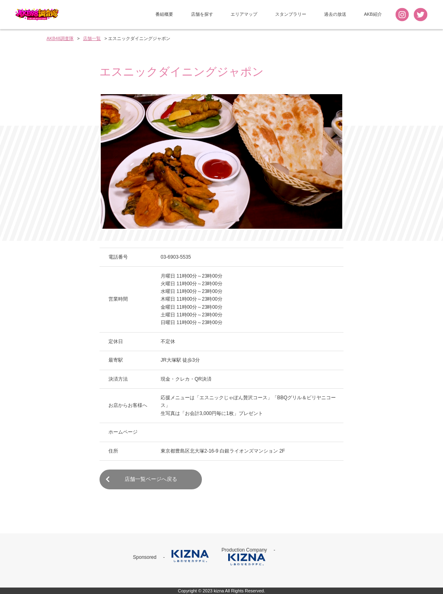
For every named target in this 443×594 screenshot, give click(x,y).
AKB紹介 (373, 14)
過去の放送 (335, 14)
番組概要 (164, 14)
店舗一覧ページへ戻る (141, 479)
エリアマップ (244, 14)
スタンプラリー (290, 14)
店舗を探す (202, 14)
